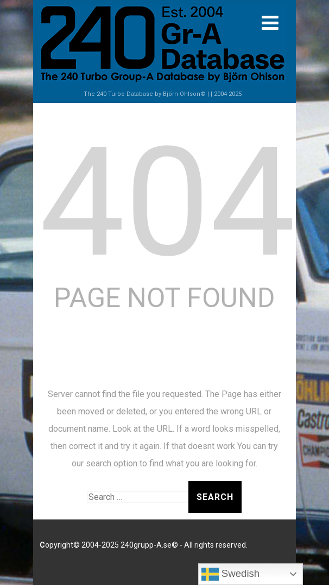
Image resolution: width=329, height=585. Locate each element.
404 (167, 202)
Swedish (230, 574)
